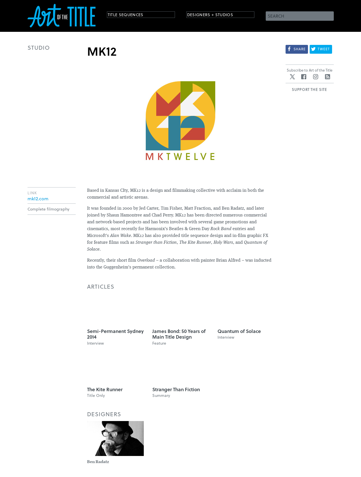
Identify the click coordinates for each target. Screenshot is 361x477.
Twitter (292, 76)
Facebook (303, 76)
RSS (327, 76)
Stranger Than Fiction (176, 389)
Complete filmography (48, 209)
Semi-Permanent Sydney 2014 (115, 334)
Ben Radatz (98, 462)
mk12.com (38, 198)
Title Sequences (130, 15)
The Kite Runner (105, 389)
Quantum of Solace (239, 331)
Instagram (315, 76)
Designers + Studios (216, 15)
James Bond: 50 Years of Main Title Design (179, 334)
